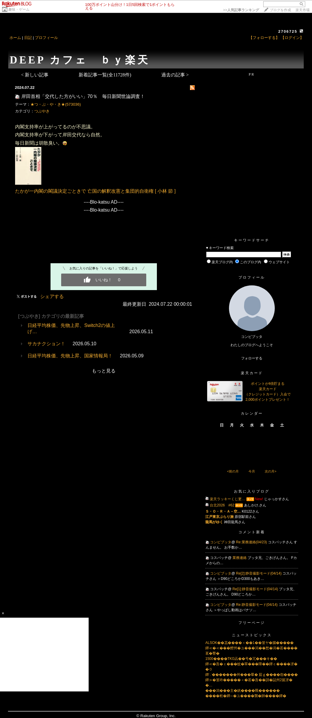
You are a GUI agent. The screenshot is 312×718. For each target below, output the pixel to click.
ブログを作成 (280, 10)
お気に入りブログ (251, 491)
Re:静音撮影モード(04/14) (257, 605)
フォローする (251, 358)
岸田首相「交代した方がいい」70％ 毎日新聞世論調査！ (83, 96)
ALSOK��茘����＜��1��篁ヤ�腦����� (249, 643)
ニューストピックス (252, 635)
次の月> (270, 471)
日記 (28, 37)
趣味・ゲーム (19, 9)
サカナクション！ (46, 343)
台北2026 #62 (222, 505)
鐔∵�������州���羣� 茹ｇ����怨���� (251, 675)
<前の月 (232, 471)
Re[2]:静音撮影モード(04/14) (259, 573)
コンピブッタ (220, 542)
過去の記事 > (175, 74)
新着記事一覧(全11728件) (105, 74)
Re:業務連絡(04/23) (252, 542)
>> (241, 10)
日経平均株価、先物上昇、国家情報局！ (70, 355)
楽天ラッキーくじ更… (227, 499)
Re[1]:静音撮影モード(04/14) (256, 589)
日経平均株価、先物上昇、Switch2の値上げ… (71, 328)
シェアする (52, 296)
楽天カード (252, 373)
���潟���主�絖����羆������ (242, 690)
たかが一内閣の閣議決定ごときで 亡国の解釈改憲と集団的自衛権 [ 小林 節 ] (95, 191)
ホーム (15, 37)
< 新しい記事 (34, 74)
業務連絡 (240, 558)
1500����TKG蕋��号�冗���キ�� (241, 659)
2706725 (288, 31)
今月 (251, 471)
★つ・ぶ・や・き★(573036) (55, 104)
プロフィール (46, 37)
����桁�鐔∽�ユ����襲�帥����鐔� (245, 696)
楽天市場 (302, 10)
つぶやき (42, 111)
